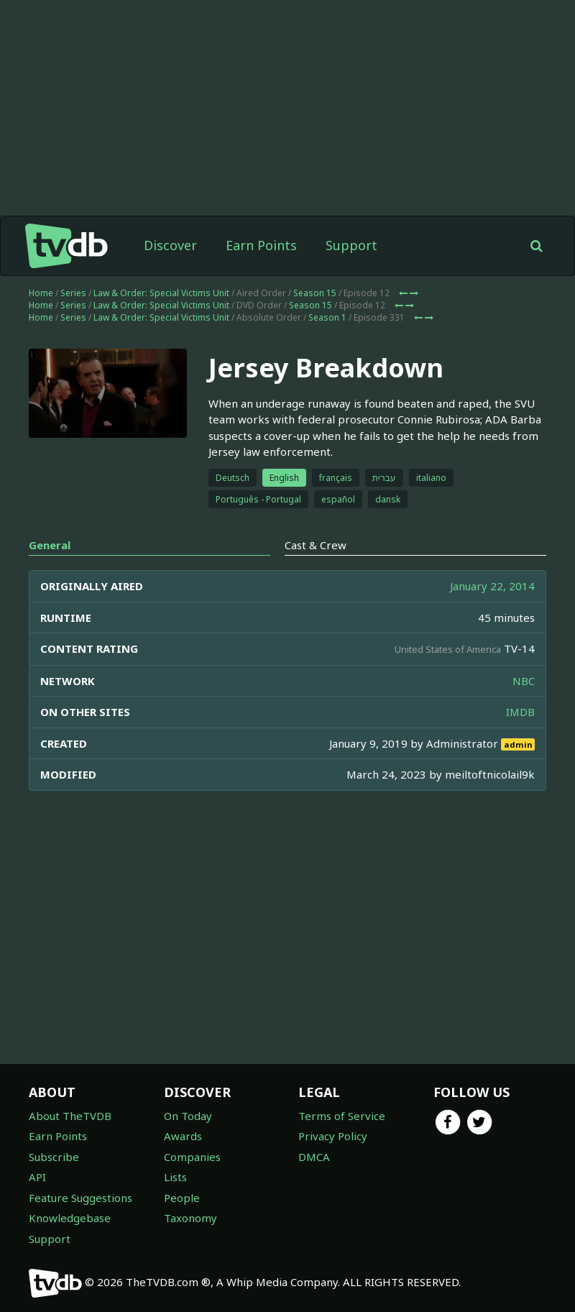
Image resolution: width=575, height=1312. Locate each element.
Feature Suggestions (80, 1198)
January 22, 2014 (492, 586)
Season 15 (314, 293)
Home (41, 293)
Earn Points (261, 245)
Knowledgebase (70, 1218)
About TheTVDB (70, 1116)
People (182, 1198)
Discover (170, 245)
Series (73, 293)
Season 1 (327, 317)
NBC (523, 681)
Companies (192, 1157)
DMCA (314, 1157)
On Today (188, 1116)
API (37, 1177)
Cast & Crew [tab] (315, 545)
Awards (183, 1136)
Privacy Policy (332, 1136)
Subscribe (54, 1157)
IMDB (520, 712)
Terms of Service (341, 1116)
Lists (175, 1177)
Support (351, 245)
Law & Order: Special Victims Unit (161, 293)
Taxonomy (190, 1218)
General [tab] (49, 545)
